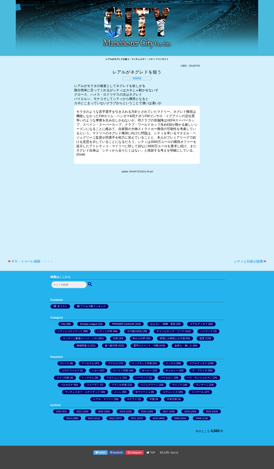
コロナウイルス (70, 370)
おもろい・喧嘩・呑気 (162, 324)
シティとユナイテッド (70, 331)
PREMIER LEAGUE (123, 324)
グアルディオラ (199, 324)
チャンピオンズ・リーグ (170, 331)
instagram (134, 452)
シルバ (95, 370)
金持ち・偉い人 (183, 345)
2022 (59, 411)
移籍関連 (137, 78)
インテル (171, 363)
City (63, 324)
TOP (151, 452)
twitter (100, 452)
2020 (100, 411)
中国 (152, 399)
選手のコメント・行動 (146, 345)
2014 (69, 418)
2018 (144, 411)
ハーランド (206, 331)
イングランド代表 (142, 363)
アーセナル (88, 363)
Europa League (88, 324)
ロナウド (132, 399)
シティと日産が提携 (248, 261)
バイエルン (167, 377)
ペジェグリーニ (149, 384)
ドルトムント (114, 377)
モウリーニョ (142, 391)
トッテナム (88, 377)
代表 (115, 338)
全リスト (62, 306)
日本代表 (172, 399)
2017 (165, 411)
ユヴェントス (170, 391)
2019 (122, 411)
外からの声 (139, 338)
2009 (177, 418)
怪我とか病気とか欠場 (172, 338)
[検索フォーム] (69, 284)
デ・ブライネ (199, 370)
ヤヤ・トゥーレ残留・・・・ (32, 261)
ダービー (147, 370)
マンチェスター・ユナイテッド (82, 391)
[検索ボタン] (90, 284)
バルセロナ (67, 384)
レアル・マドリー (103, 399)
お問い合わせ (169, 452)
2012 (112, 418)
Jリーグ (64, 363)
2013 (90, 418)
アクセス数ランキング (93, 306)
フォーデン (93, 384)
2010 (155, 418)
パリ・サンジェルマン (199, 377)
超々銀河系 (111, 345)
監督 (202, 338)
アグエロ (113, 363)
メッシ (117, 391)
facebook (116, 452)
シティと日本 (104, 331)
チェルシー (172, 370)
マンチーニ (202, 384)
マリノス (177, 384)
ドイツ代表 (63, 377)
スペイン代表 (120, 370)
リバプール (197, 391)
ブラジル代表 (119, 384)
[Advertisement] (137, 218)
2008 (198, 418)
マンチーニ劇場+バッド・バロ (80, 338)
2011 (133, 418)
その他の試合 (134, 331)
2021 (79, 411)
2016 (187, 411)
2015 (208, 411)
